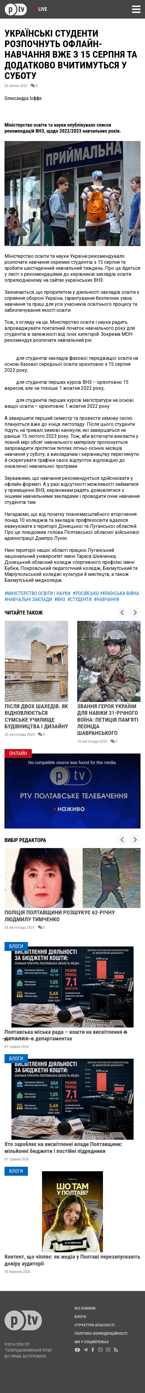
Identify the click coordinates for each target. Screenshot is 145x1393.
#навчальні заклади (28, 599)
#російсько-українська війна (106, 593)
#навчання (106, 599)
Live (40, 9)
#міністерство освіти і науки (38, 593)
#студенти (80, 599)
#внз (59, 599)
